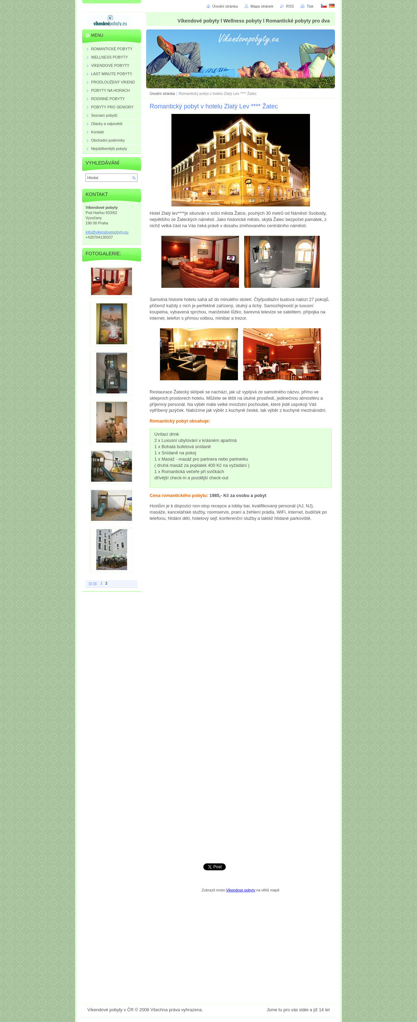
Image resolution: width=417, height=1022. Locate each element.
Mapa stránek (261, 6)
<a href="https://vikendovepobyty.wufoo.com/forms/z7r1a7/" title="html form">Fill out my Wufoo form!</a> (240, 691)
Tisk (310, 6)
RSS (290, 6)
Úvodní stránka (162, 93)
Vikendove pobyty (240, 890)
